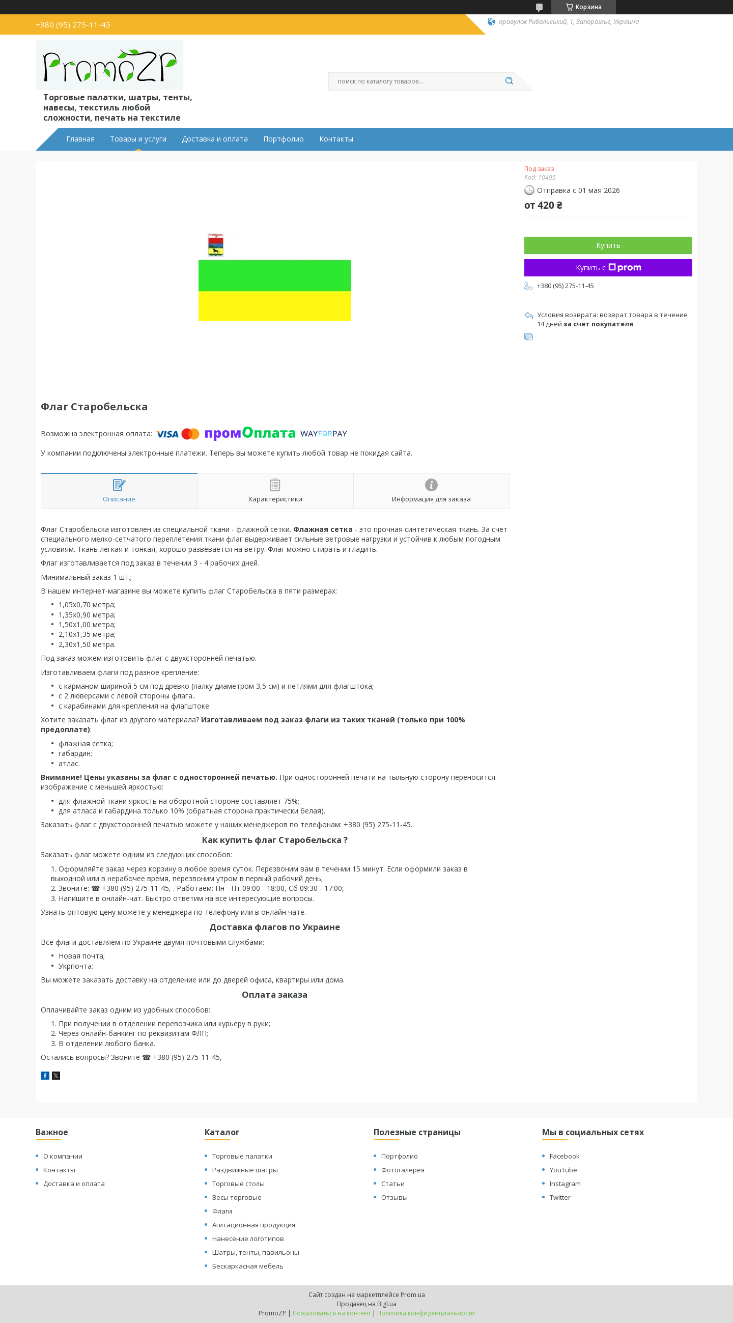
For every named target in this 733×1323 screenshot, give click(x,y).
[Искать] (509, 81)
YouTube (563, 1169)
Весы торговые (237, 1197)
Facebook (565, 1156)
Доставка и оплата (215, 139)
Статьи (393, 1183)
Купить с (608, 267)
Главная (80, 139)
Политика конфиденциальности (426, 1313)
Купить (608, 245)
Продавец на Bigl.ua (367, 1304)
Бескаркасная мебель (248, 1266)
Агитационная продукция (253, 1224)
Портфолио (283, 139)
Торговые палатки (242, 1156)
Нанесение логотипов (248, 1238)
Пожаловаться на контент (332, 1313)
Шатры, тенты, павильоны (255, 1252)
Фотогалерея (403, 1169)
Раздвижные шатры (245, 1169)
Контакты (336, 139)
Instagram (565, 1183)
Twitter (560, 1197)
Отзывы (394, 1197)
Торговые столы (238, 1183)
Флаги (222, 1211)
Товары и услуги (138, 139)
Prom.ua (413, 1294)
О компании (62, 1156)
